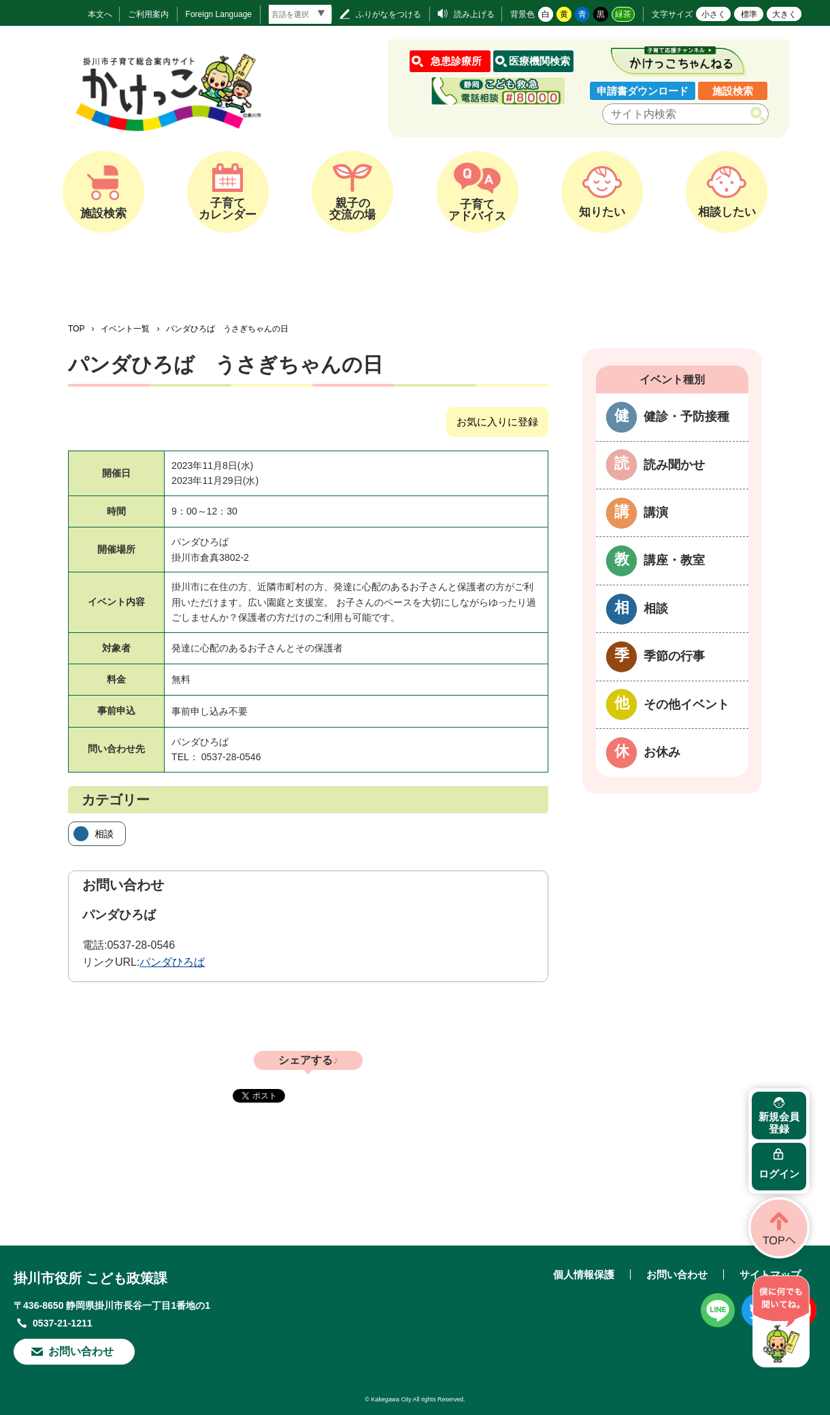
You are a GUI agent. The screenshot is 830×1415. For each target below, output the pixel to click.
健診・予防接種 (686, 416)
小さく (713, 14)
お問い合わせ (81, 1351)
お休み (662, 752)
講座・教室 (674, 560)
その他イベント (686, 704)
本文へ (100, 14)
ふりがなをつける (388, 14)
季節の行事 (674, 656)
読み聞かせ (674, 465)
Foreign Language (219, 14)
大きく (784, 14)
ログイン (779, 1174)
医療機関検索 (539, 61)
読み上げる (474, 14)
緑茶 (623, 14)
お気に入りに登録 (497, 421)
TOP (76, 329)
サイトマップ (770, 1274)
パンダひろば (172, 962)
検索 (760, 114)
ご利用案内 (148, 14)
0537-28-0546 (141, 945)
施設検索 (732, 91)
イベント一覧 (125, 329)
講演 (656, 512)
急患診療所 (456, 61)
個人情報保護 (583, 1274)
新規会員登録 (779, 1123)
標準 (749, 14)
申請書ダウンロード (642, 91)
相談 (104, 833)
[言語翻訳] (300, 14)
